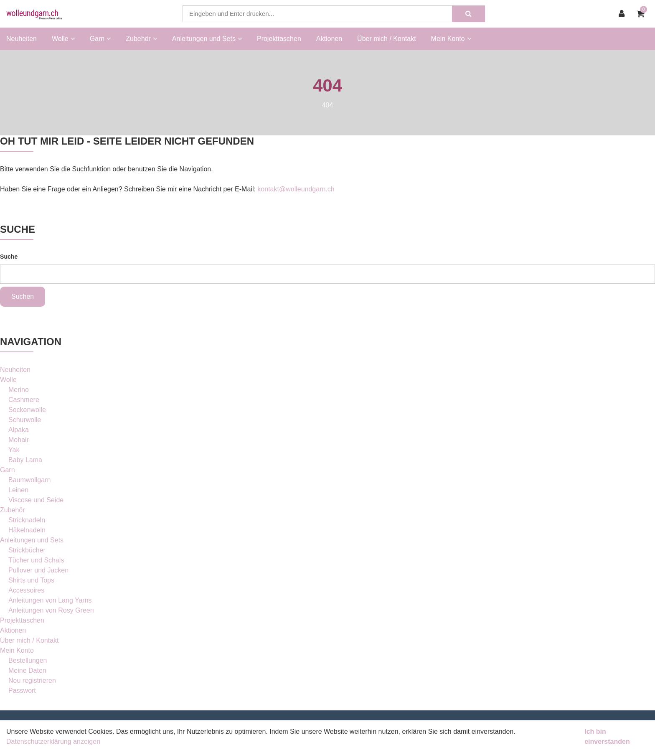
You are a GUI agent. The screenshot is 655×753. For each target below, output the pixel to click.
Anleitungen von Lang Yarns (50, 600)
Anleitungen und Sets (31, 540)
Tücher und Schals (36, 560)
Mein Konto (17, 650)
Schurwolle (24, 419)
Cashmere (23, 399)
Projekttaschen (279, 38)
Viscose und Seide (35, 500)
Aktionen (329, 38)
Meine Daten (27, 670)
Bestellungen (27, 660)
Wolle (8, 379)
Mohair (18, 439)
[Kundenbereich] (624, 13)
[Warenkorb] (643, 13)
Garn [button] (100, 38)
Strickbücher (27, 550)
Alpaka (18, 429)
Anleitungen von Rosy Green (51, 610)
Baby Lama (25, 459)
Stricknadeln (26, 520)
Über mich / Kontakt (386, 38)
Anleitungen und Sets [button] (207, 38)
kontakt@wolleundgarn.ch (295, 189)
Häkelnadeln (27, 530)
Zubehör (12, 510)
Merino (18, 389)
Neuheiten (21, 38)
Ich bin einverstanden (607, 736)
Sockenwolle (27, 409)
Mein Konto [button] (451, 38)
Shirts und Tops (31, 580)
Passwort (22, 690)
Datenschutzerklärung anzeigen (53, 741)
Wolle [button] (63, 38)
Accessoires (26, 590)
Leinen (18, 490)
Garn (7, 469)
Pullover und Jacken (38, 570)
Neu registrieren (32, 680)
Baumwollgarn (29, 479)
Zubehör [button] (141, 38)
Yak (13, 449)
